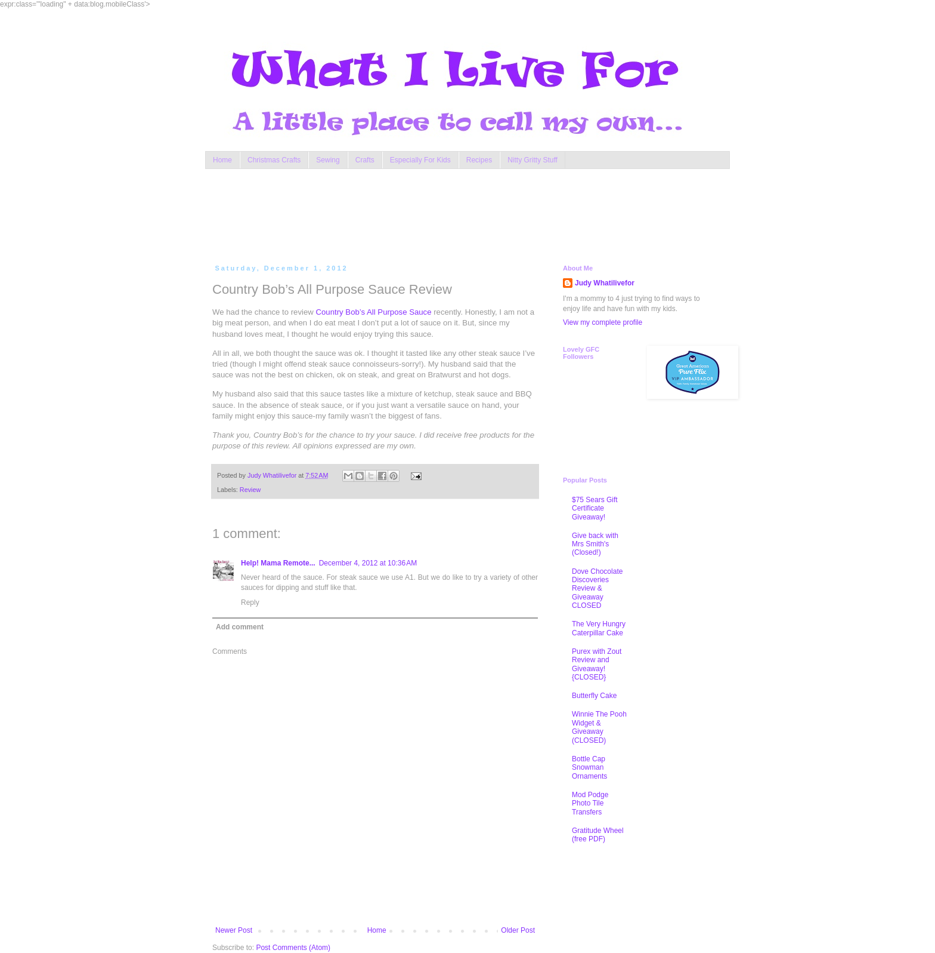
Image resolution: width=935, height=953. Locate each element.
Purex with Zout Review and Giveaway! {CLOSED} (596, 664)
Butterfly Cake (594, 695)
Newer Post (233, 930)
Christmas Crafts (274, 160)
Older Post (518, 930)
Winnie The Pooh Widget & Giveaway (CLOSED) (599, 727)
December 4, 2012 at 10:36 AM (368, 563)
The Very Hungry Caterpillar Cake (599, 628)
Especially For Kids (420, 160)
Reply (250, 602)
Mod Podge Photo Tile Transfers (590, 803)
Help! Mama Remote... (278, 563)
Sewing (327, 160)
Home (222, 160)
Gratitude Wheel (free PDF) (598, 834)
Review (250, 489)
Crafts (364, 160)
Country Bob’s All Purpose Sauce (374, 312)
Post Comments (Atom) (293, 947)
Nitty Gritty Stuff (532, 160)
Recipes (479, 160)
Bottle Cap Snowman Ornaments (589, 767)
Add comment (240, 627)
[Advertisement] (440, 214)
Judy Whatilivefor (604, 283)
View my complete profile (602, 322)
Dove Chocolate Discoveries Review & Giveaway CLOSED (597, 588)
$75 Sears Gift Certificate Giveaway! (595, 508)
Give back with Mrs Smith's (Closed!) (595, 544)
